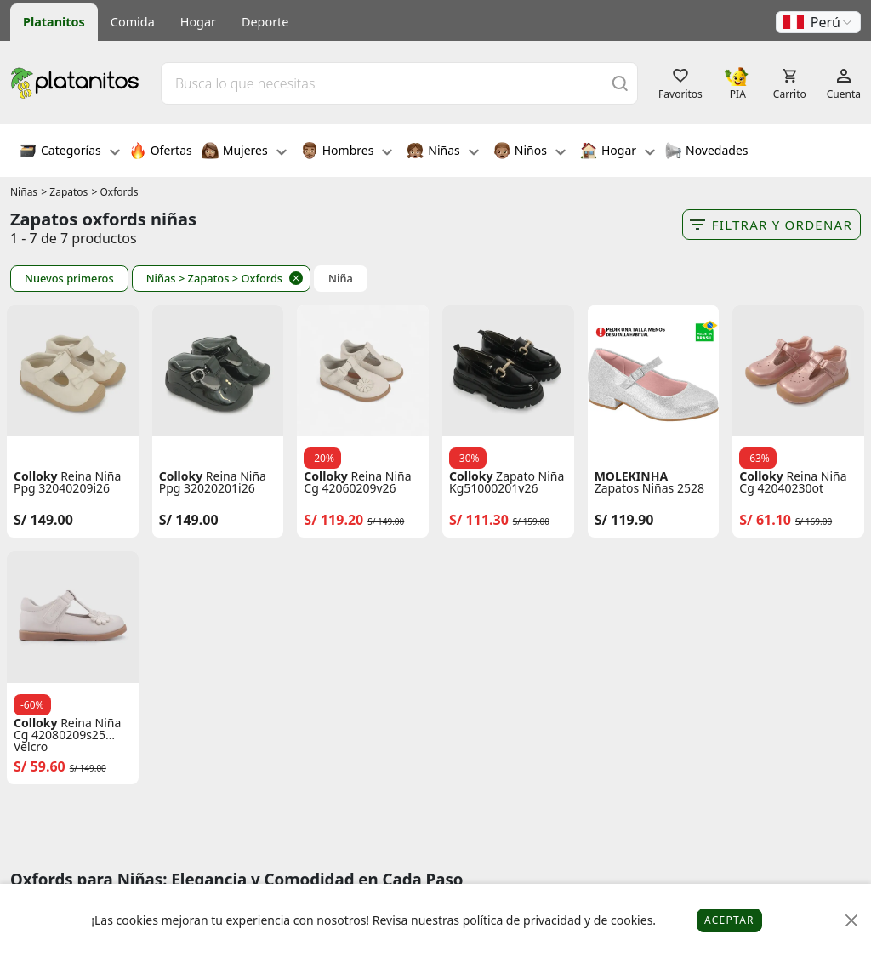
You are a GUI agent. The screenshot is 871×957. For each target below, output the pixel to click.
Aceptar (729, 920)
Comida (133, 22)
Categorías (70, 152)
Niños (529, 152)
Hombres (347, 152)
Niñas (442, 152)
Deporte (265, 22)
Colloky (36, 476)
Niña (340, 278)
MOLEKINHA (631, 476)
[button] (818, 22)
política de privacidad (522, 920)
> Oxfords (115, 192)
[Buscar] (620, 83)
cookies (631, 920)
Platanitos (54, 22)
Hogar (198, 22)
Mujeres (244, 152)
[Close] (852, 921)
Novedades (706, 152)
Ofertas (160, 152)
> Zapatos (64, 192)
